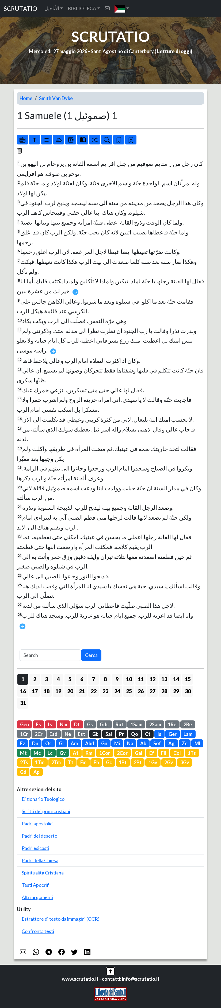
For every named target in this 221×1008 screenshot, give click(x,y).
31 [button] (23, 703)
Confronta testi (38, 931)
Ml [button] (197, 743)
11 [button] (141, 679)
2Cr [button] (39, 734)
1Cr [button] (24, 734)
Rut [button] (119, 724)
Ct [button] (147, 734)
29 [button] (176, 691)
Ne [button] (68, 734)
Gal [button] (138, 753)
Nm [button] (63, 724)
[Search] (50, 655)
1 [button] (22, 679)
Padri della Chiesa (40, 860)
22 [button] (94, 691)
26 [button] (141, 691)
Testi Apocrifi (36, 885)
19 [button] (58, 691)
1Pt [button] (123, 762)
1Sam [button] (136, 724)
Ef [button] (151, 753)
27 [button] (152, 691)
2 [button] (34, 679)
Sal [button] (108, 734)
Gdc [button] (104, 724)
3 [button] (46, 679)
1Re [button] (172, 724)
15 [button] (188, 679)
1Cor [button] (104, 753)
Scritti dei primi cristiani (46, 811)
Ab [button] (143, 743)
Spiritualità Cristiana (43, 873)
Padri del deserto (39, 836)
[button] (122, 8)
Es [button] (38, 724)
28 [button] (164, 691)
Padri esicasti (35, 848)
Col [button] (177, 753)
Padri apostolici (38, 823)
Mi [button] (117, 743)
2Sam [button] (155, 724)
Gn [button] (104, 743)
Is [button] (159, 734)
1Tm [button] (39, 762)
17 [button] (35, 691)
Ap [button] (36, 772)
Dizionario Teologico (43, 799)
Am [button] (74, 743)
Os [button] (48, 743)
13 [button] (164, 679)
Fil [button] (163, 753)
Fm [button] (83, 762)
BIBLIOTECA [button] (82, 8)
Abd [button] (89, 743)
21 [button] (82, 691)
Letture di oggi (174, 51)
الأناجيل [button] (51, 8)
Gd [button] (23, 772)
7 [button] (93, 679)
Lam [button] (188, 734)
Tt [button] (70, 762)
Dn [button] (35, 743)
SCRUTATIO (20, 8)
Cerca (91, 655)
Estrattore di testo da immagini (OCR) (61, 919)
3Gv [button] (184, 762)
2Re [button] (188, 724)
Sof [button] (157, 743)
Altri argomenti (37, 897)
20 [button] (70, 691)
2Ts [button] (24, 762)
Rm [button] (89, 753)
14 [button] (176, 679)
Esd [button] (53, 734)
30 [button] (188, 691)
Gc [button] (109, 762)
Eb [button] (96, 762)
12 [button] (152, 679)
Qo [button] (134, 734)
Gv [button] (63, 753)
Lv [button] (50, 724)
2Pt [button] (138, 762)
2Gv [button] (168, 762)
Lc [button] (50, 753)
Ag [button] (171, 743)
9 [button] (117, 679)
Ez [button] (22, 743)
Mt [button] (23, 753)
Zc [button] (184, 743)
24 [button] (117, 691)
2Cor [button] (122, 753)
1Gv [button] (152, 762)
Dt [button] (77, 724)
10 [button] (129, 679)
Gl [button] (61, 743)
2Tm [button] (56, 762)
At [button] (75, 753)
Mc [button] (37, 753)
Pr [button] (121, 734)
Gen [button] (24, 724)
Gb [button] (95, 734)
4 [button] (58, 679)
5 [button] (69, 679)
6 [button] (81, 679)
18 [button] (46, 691)
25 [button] (129, 691)
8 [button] (105, 679)
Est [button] (81, 734)
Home (26, 98)
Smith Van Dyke (56, 98)
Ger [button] (173, 734)
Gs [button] (90, 724)
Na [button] (130, 743)
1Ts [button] (192, 753)
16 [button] (23, 691)
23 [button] (105, 691)
